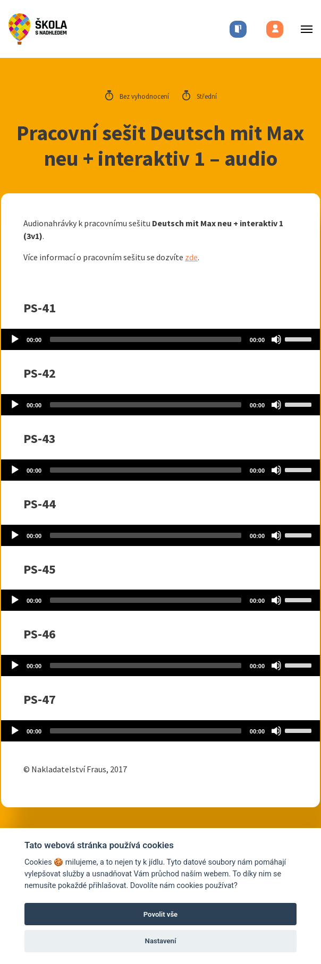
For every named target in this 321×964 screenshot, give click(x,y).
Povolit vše (160, 914)
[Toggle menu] (303, 29)
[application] (160, 339)
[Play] (15, 339)
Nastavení (160, 941)
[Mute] (276, 339)
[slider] (145, 339)
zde (191, 257)
